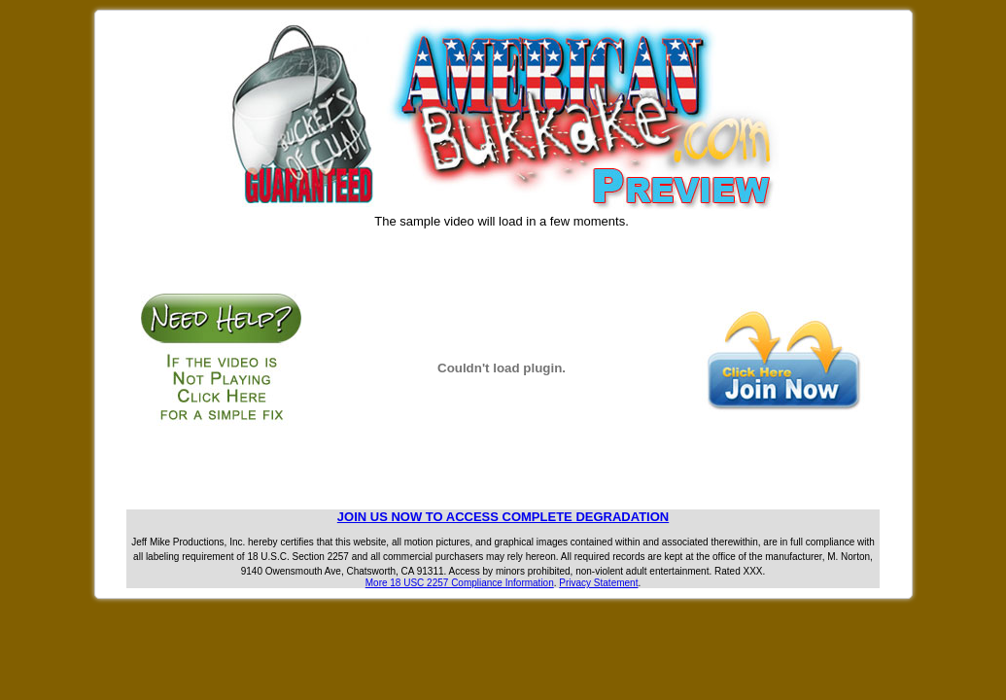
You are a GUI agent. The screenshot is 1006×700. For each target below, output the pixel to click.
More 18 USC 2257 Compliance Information (459, 583)
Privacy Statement (598, 583)
